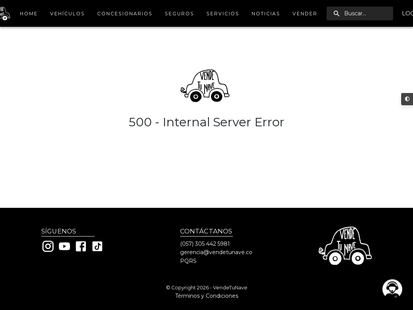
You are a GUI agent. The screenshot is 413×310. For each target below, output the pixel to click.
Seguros (179, 13)
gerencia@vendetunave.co (216, 252)
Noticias (266, 13)
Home (28, 13)
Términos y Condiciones (206, 295)
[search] (360, 13)
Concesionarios (125, 13)
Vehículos (67, 13)
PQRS (188, 261)
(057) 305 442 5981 (205, 243)
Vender (304, 13)
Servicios (222, 13)
